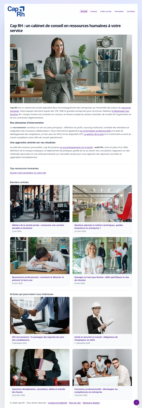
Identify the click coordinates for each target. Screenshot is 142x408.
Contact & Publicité (57, 402)
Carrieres (131, 11)
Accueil (84, 11)
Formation (119, 11)
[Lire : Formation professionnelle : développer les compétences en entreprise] (102, 367)
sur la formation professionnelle (95, 130)
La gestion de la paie (94, 134)
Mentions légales (91, 402)
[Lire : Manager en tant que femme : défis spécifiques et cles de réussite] (102, 255)
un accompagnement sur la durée (76, 147)
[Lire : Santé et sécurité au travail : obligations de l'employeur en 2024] (102, 315)
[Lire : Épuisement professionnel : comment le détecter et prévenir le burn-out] (39, 255)
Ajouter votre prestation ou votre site (28, 172)
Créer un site (105, 11)
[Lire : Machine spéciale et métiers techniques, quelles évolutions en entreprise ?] (102, 203)
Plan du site (75, 402)
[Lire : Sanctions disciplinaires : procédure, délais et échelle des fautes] (39, 367)
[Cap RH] (16, 11)
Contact (93, 11)
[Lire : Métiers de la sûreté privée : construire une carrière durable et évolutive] (39, 203)
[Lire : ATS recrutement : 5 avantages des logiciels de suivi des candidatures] (39, 315)
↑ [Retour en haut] (136, 402)
